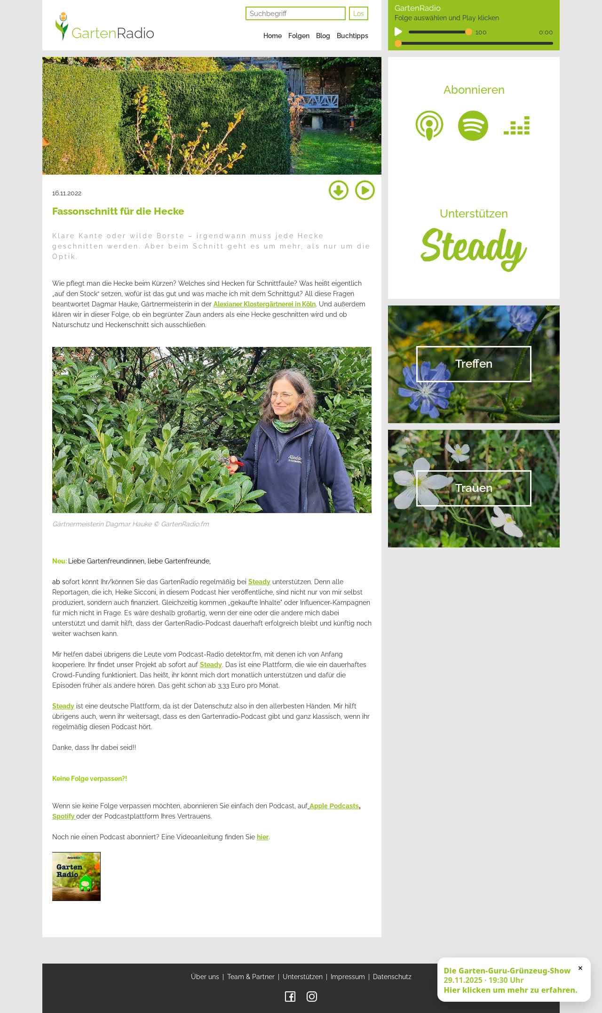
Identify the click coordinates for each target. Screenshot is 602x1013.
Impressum (348, 977)
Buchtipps (352, 36)
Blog (323, 36)
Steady (259, 582)
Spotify (64, 816)
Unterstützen (303, 977)
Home (272, 36)
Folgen (298, 36)
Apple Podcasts (334, 806)
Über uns (205, 977)
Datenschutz (392, 977)
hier (263, 837)
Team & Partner (251, 977)
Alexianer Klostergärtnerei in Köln (265, 304)
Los (358, 13)
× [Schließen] (580, 967)
